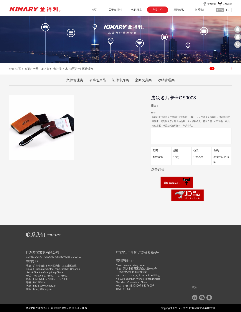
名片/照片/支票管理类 (79, 68)
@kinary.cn (46, 289)
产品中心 (38, 68)
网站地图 (56, 308)
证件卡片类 (54, 68)
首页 (94, 9)
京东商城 (211, 4)
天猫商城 (227, 4)
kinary (36, 289)
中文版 (220, 10)
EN (227, 10)
